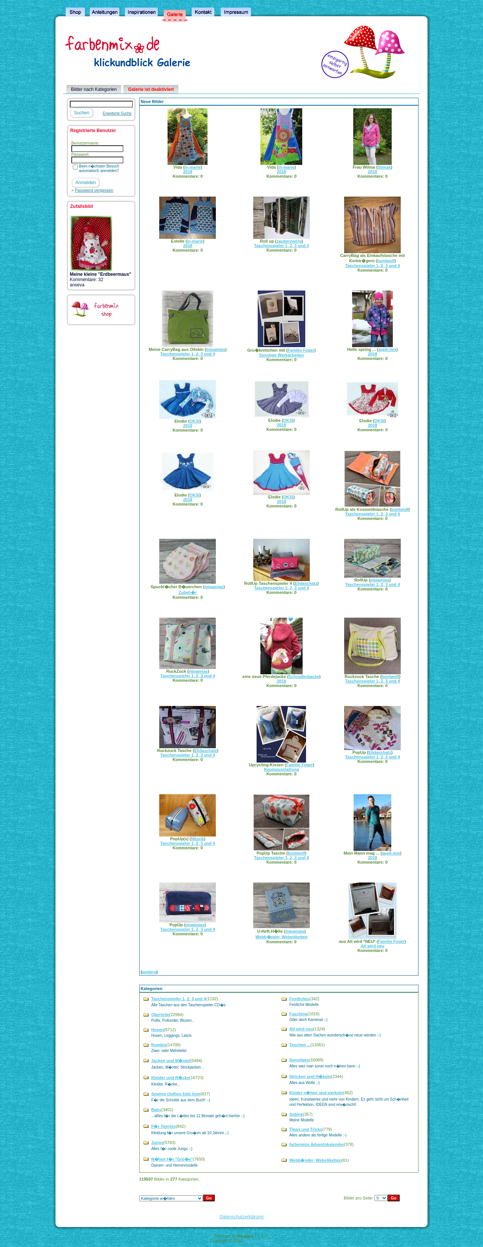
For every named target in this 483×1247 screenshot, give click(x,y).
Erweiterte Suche (117, 113)
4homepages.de (258, 1240)
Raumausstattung (281, 769)
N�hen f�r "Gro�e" (172, 1159)
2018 (187, 171)
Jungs (157, 1142)
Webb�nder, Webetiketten (281, 937)
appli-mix (387, 349)
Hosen (157, 1029)
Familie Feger (301, 350)
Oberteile (160, 1014)
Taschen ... (300, 1044)
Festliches (299, 998)
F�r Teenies (163, 1126)
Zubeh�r (187, 592)
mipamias (215, 349)
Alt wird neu (373, 946)
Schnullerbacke (304, 676)
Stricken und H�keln (310, 1076)
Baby (156, 1109)
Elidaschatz (306, 583)
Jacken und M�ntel (170, 1060)
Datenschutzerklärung (242, 1216)
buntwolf (386, 260)
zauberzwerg (289, 241)
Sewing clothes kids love (175, 1094)
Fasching (298, 1014)
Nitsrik (197, 838)
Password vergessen (94, 190)
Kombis (158, 1044)
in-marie (193, 167)
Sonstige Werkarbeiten (281, 355)
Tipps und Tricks (305, 1129)
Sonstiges (299, 1060)
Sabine (296, 1114)
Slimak (384, 167)
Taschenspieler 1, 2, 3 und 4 (281, 245)
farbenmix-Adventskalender (316, 1144)
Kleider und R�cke (170, 1077)
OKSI (194, 421)
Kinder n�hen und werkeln (316, 1092)
